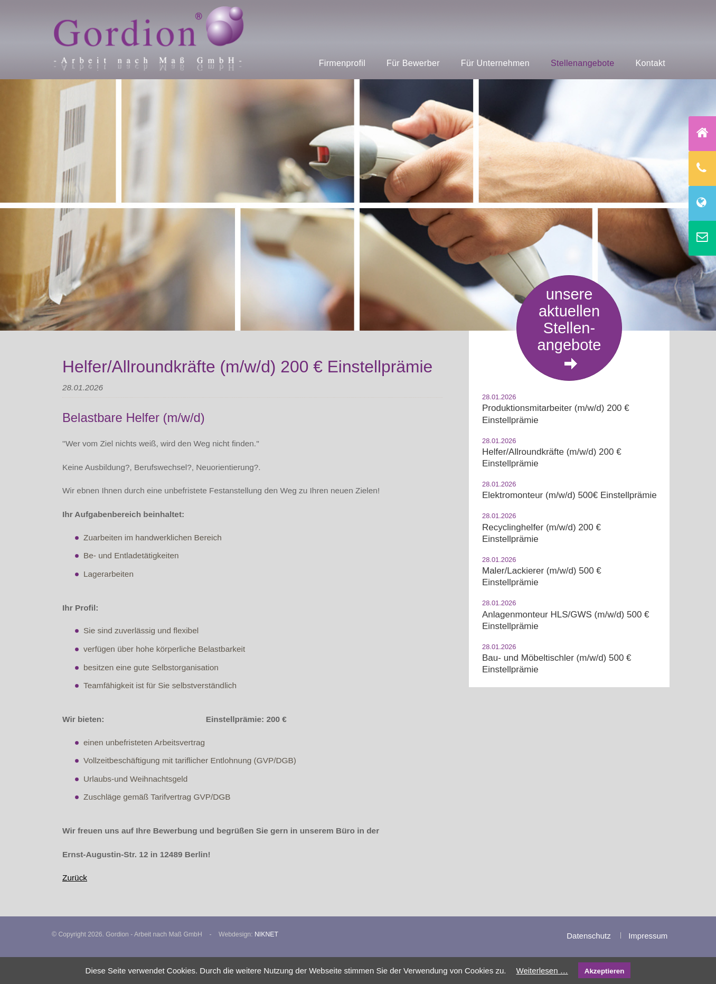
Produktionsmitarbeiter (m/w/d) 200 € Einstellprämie (555, 414)
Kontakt (651, 63)
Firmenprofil (342, 63)
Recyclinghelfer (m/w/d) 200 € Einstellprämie (541, 533)
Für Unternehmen (495, 63)
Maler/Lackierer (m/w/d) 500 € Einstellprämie (541, 576)
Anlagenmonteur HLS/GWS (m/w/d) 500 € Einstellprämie (565, 620)
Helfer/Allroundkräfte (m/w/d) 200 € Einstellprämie (551, 457)
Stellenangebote (582, 63)
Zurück (74, 877)
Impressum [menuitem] (647, 935)
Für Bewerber (413, 63)
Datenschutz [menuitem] (588, 935)
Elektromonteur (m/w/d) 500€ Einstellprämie (569, 495)
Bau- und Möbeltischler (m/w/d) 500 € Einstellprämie (557, 663)
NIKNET (266, 934)
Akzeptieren (605, 971)
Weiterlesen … (542, 970)
